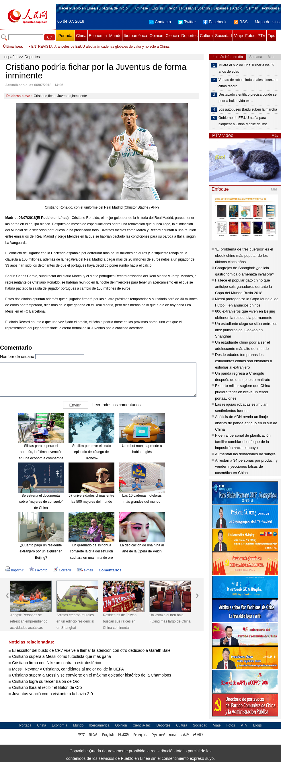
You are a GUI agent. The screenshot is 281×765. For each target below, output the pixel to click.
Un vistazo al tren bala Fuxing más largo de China (169, 618)
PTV (261, 35)
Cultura (206, 35)
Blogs (257, 725)
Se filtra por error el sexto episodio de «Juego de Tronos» (91, 452)
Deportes (189, 35)
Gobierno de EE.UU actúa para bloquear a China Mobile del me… (244, 121)
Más (275, 136)
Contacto (160, 22)
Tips (271, 35)
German (252, 8)
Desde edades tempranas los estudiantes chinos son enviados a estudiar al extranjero (243, 360)
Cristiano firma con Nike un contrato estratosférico (56, 662)
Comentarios (110, 570)
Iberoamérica (135, 35)
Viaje (238, 35)
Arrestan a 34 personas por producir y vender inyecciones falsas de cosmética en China (246, 466)
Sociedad (223, 35)
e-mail (85, 570)
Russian (187, 8)
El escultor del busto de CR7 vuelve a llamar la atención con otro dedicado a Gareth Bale (91, 650)
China (81, 35)
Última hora (12, 47)
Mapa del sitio (267, 22)
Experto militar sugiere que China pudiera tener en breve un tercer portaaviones (242, 392)
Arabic (237, 8)
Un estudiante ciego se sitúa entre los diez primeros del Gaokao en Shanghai (246, 329)
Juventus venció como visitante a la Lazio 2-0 (52, 693)
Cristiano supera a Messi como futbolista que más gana (61, 656)
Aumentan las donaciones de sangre (245, 454)
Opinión (156, 35)
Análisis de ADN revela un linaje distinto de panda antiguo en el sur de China (246, 423)
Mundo (115, 35)
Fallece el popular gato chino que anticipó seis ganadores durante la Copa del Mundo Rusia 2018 (243, 286)
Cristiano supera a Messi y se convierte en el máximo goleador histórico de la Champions (91, 675)
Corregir (62, 570)
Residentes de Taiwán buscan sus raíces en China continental (119, 621)
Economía (98, 35)
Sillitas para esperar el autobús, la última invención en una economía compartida (41, 452)
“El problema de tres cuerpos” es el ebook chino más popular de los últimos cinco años (244, 255)
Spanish (203, 8)
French (172, 8)
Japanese (221, 8)
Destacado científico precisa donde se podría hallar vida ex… (247, 98)
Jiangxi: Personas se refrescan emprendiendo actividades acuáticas (28, 621)
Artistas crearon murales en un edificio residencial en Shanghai (75, 621)
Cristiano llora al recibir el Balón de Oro (47, 687)
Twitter (187, 22)
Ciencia (172, 35)
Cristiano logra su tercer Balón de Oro (46, 681)
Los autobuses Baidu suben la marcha (247, 109)
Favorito (38, 570)
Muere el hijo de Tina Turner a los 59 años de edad (246, 68)
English (157, 8)
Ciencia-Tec (142, 725)
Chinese (141, 8)
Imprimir (14, 570)
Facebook (214, 22)
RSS (241, 22)
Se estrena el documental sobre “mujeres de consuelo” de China (41, 502)
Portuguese (271, 8)
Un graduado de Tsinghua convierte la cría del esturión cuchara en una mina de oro (91, 551)
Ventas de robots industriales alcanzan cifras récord (247, 83)
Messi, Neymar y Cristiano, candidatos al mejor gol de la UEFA (68, 669)
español (10, 57)
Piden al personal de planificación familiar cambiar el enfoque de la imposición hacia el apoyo (243, 441)
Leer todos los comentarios (116, 404)
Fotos (250, 35)
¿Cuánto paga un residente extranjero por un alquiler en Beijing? (40, 551)
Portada (65, 35)
